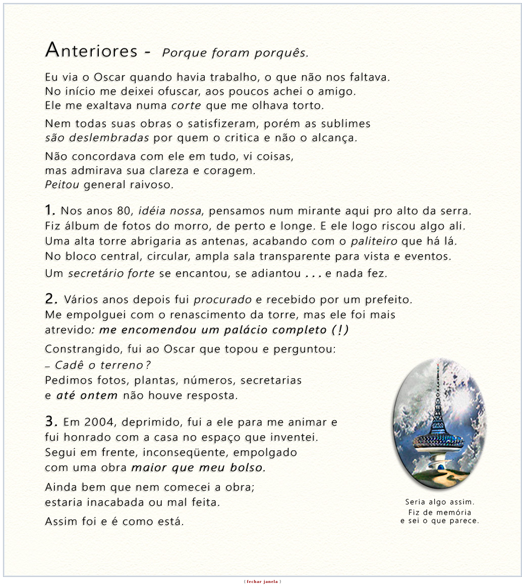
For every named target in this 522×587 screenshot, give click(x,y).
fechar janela (262, 581)
